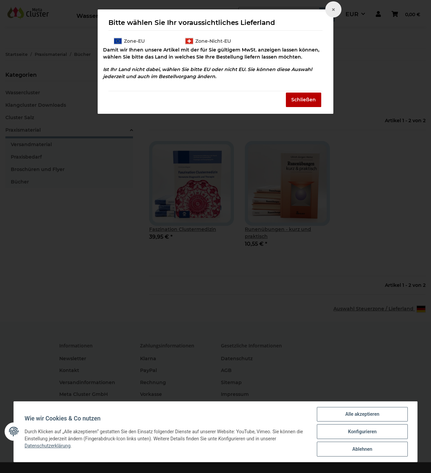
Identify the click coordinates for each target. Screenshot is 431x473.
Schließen (303, 100)
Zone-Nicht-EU (208, 41)
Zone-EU (129, 41)
